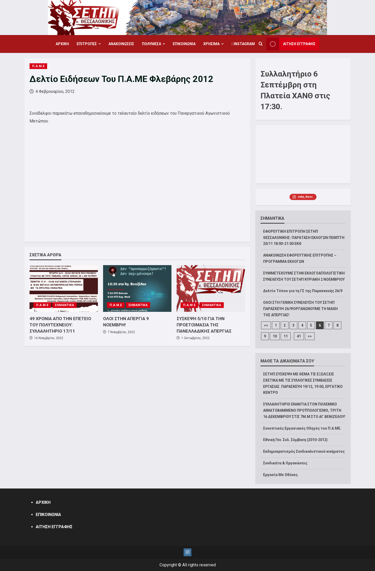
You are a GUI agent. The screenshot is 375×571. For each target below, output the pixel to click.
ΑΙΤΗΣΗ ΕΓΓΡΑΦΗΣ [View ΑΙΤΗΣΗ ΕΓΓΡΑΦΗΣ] (290, 44)
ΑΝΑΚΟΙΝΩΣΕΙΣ (121, 44)
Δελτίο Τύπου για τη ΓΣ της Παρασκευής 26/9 (302, 291)
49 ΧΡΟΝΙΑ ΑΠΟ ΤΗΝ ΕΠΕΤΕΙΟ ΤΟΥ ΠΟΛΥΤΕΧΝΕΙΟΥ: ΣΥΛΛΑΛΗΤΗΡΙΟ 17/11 (60, 325)
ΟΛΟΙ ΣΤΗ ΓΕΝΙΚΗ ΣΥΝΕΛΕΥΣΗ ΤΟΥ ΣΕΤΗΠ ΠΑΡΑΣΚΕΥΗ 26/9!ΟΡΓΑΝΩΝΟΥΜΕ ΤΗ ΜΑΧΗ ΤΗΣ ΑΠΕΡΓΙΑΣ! (300, 308)
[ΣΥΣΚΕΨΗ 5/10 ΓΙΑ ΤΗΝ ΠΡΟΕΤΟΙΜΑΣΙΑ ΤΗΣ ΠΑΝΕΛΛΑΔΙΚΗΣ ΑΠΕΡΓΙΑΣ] (211, 288)
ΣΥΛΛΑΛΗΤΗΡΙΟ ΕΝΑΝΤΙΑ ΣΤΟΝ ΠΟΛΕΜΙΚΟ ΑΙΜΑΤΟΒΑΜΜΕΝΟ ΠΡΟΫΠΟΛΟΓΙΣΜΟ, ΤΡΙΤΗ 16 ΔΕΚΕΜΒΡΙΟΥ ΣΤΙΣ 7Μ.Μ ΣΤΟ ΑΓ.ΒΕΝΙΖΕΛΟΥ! (304, 410)
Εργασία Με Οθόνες (280, 475)
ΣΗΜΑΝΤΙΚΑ (64, 305)
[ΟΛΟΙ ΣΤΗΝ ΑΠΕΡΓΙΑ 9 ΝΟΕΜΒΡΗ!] (137, 288)
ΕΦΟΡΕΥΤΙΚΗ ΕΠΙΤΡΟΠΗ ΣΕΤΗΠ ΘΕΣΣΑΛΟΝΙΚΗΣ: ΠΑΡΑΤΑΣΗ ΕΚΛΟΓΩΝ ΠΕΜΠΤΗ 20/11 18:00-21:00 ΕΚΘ (303, 237)
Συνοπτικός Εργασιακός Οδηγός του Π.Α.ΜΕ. (302, 428)
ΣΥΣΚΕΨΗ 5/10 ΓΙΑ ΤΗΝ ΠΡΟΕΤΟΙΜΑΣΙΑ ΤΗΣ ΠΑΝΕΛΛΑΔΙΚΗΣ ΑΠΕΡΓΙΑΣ (204, 325)
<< (266, 325)
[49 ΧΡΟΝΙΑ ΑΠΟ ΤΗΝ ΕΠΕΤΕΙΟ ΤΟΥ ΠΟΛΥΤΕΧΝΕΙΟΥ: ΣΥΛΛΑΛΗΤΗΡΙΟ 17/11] (64, 288)
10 (275, 336)
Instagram (243, 44)
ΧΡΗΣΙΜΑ (211, 44)
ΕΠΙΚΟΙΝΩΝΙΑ (184, 44)
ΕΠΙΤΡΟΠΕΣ (87, 44)
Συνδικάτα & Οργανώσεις (285, 463)
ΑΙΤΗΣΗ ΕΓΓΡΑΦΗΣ (54, 526)
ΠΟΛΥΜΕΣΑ (151, 44)
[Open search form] (261, 44)
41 (299, 336)
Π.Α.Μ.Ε (38, 66)
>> (310, 336)
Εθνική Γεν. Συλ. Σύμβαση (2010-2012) (295, 440)
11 (286, 336)
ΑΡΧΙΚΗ (62, 44)
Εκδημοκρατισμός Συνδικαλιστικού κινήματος (304, 451)
